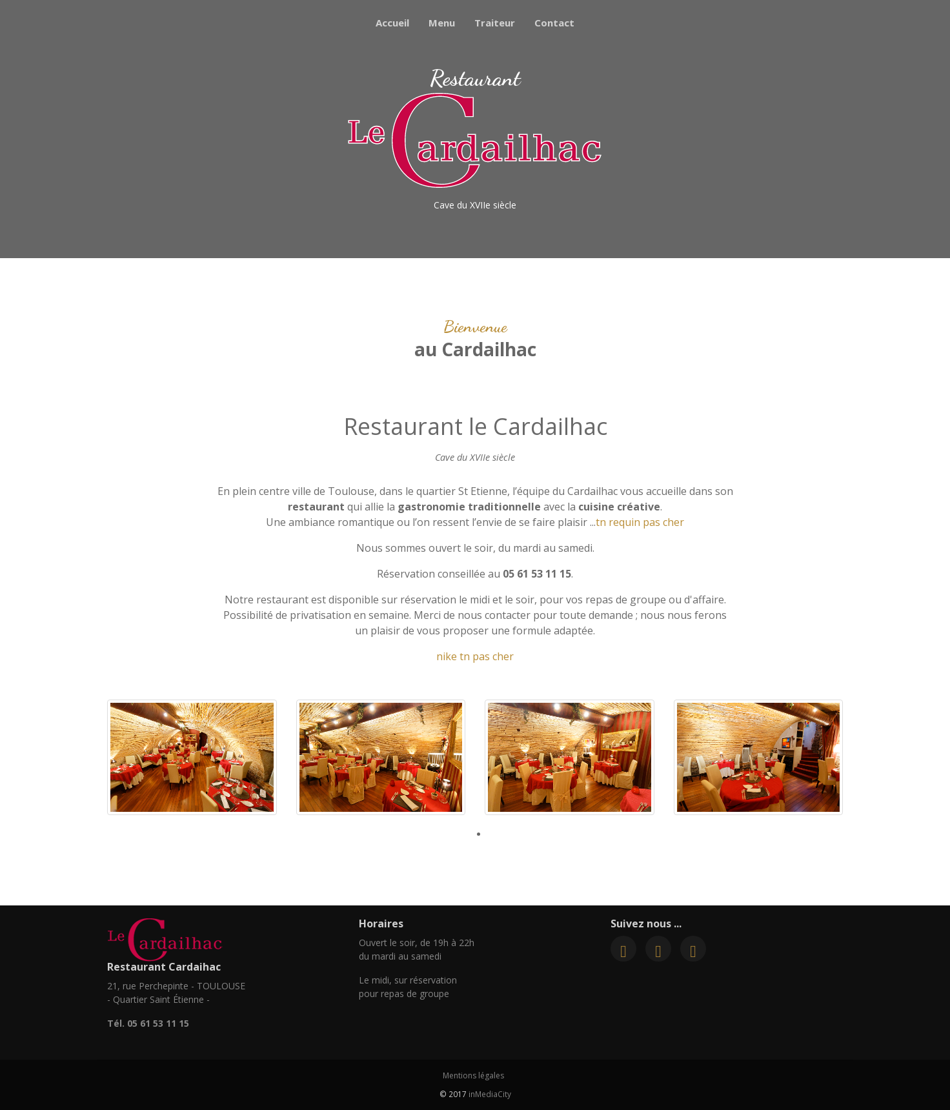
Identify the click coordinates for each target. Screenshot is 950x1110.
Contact (554, 22)
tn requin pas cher (640, 522)
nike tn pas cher (475, 656)
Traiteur (494, 22)
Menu (442, 22)
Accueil (392, 22)
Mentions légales (473, 1075)
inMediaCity (490, 1094)
